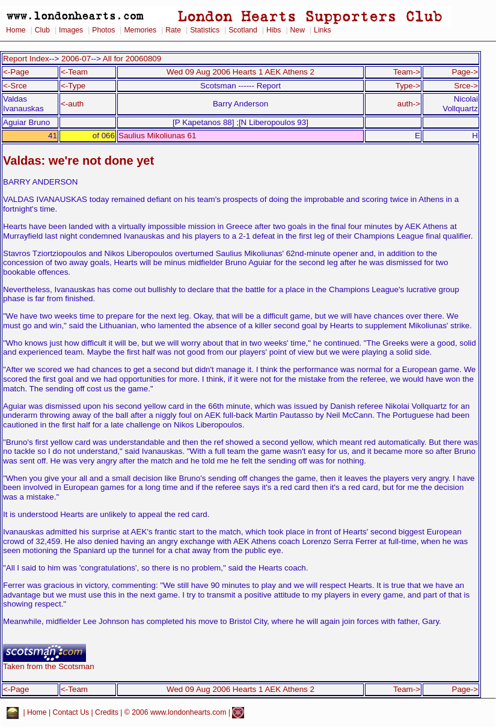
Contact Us (71, 712)
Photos (103, 30)
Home (16, 30)
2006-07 (76, 58)
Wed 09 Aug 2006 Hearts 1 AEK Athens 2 (240, 71)
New (297, 30)
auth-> (408, 103)
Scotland (242, 30)
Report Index (26, 58)
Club (42, 30)
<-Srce (15, 85)
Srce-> (466, 85)
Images (71, 30)
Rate (173, 30)
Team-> (406, 71)
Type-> (408, 85)
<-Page (16, 71)
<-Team (74, 71)
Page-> (465, 71)
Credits (106, 712)
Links (322, 30)
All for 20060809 (132, 58)
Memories (140, 30)
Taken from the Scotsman (48, 663)
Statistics (204, 30)
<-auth (72, 103)
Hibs (273, 30)
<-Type (73, 85)
